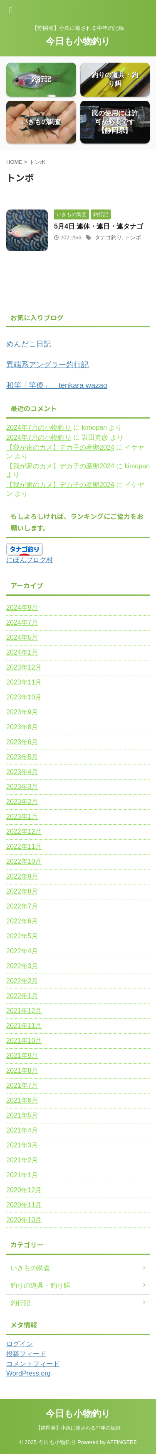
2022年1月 (22, 995)
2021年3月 (22, 1145)
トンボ (133, 237)
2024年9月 (22, 607)
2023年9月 (22, 712)
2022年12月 (24, 831)
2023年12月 (24, 667)
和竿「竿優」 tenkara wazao (56, 385)
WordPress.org (28, 1373)
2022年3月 (22, 965)
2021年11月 (24, 1025)
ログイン (19, 1343)
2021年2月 (22, 1160)
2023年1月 (22, 816)
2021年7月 (22, 1085)
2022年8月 (22, 891)
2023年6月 (22, 741)
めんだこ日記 (28, 344)
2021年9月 (22, 1055)
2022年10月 (24, 861)
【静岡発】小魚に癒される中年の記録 (78, 1428)
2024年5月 (22, 637)
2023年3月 (22, 786)
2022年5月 (22, 936)
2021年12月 (24, 1010)
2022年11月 (24, 846)
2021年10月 (24, 1040)
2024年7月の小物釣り (39, 427)
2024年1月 (22, 652)
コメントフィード (32, 1363)
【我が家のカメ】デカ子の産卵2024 (60, 447)
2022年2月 (22, 980)
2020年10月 (24, 1219)
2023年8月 (22, 727)
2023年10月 (24, 697)
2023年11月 (24, 682)
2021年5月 (22, 1115)
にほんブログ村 (29, 559)
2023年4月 (22, 771)
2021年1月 (22, 1175)
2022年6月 (22, 921)
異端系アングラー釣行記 (47, 364)
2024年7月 (22, 622)
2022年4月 (22, 951)
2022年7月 (22, 906)
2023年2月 (22, 801)
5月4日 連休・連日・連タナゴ (98, 226)
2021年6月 (22, 1100)
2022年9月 (22, 876)
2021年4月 (22, 1130)
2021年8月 (22, 1070)
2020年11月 (24, 1204)
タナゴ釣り (108, 237)
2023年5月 (22, 756)
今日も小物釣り (78, 41)
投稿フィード (26, 1353)
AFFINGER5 (122, 1442)
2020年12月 (24, 1189)
